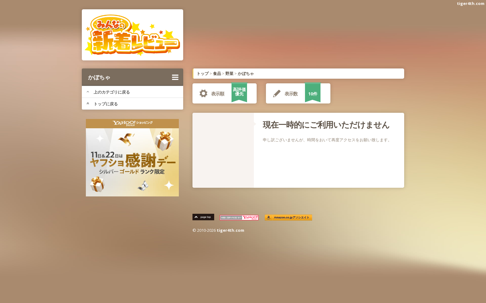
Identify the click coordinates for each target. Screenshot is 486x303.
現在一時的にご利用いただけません (326, 124)
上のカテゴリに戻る (108, 92)
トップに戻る (102, 104)
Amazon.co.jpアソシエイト (292, 217)
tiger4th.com (470, 3)
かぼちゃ (133, 77)
